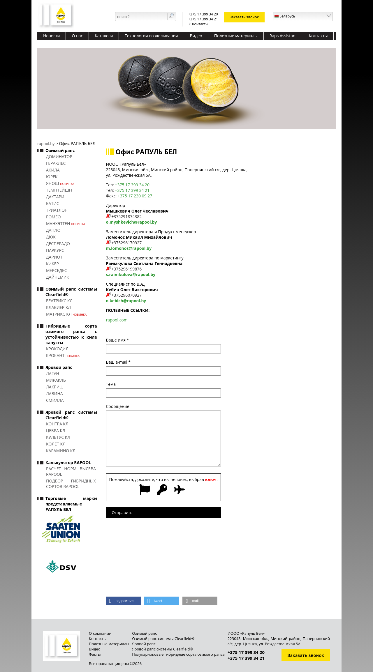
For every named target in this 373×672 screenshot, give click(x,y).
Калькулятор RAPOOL (68, 462)
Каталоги (104, 35)
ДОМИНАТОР (59, 156)
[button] (123, 601)
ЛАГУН (52, 373)
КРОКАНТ (63, 355)
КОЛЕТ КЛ (56, 444)
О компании (100, 633)
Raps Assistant (283, 35)
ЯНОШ (60, 183)
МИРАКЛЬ (56, 380)
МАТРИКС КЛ (66, 314)
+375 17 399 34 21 (132, 190)
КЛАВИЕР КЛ (58, 307)
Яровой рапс (58, 367)
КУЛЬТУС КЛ (58, 437)
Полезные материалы (236, 35)
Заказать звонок (244, 17)
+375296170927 (126, 242)
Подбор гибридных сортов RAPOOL (71, 483)
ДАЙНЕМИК (57, 277)
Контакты (198, 24)
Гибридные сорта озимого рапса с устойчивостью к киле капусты (71, 334)
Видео (196, 35)
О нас (77, 35)
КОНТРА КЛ (57, 424)
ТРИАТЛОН (57, 210)
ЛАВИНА (54, 393)
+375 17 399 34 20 (132, 185)
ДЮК (51, 237)
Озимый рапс (60, 150)
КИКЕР (52, 263)
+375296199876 (126, 269)
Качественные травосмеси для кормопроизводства (94, 44)
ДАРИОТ (54, 257)
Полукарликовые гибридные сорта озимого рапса (178, 654)
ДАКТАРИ (55, 196)
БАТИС (52, 203)
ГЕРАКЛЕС (56, 163)
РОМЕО (53, 217)
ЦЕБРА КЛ (55, 430)
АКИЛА (53, 170)
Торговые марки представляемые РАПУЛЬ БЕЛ (71, 504)
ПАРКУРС (55, 250)
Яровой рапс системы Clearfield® (162, 649)
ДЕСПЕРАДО (58, 243)
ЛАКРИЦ (54, 387)
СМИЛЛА (55, 400)
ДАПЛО (53, 230)
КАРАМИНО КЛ (60, 450)
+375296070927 (126, 295)
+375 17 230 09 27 (135, 196)
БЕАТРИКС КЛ (59, 300)
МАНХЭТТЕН (65, 223)
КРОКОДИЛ (57, 348)
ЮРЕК (51, 176)
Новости (51, 35)
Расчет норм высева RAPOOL (71, 471)
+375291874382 (126, 216)
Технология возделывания (151, 35)
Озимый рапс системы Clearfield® (163, 638)
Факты (95, 654)
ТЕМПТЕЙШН (59, 190)
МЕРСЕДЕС (56, 270)
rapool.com (117, 320)
